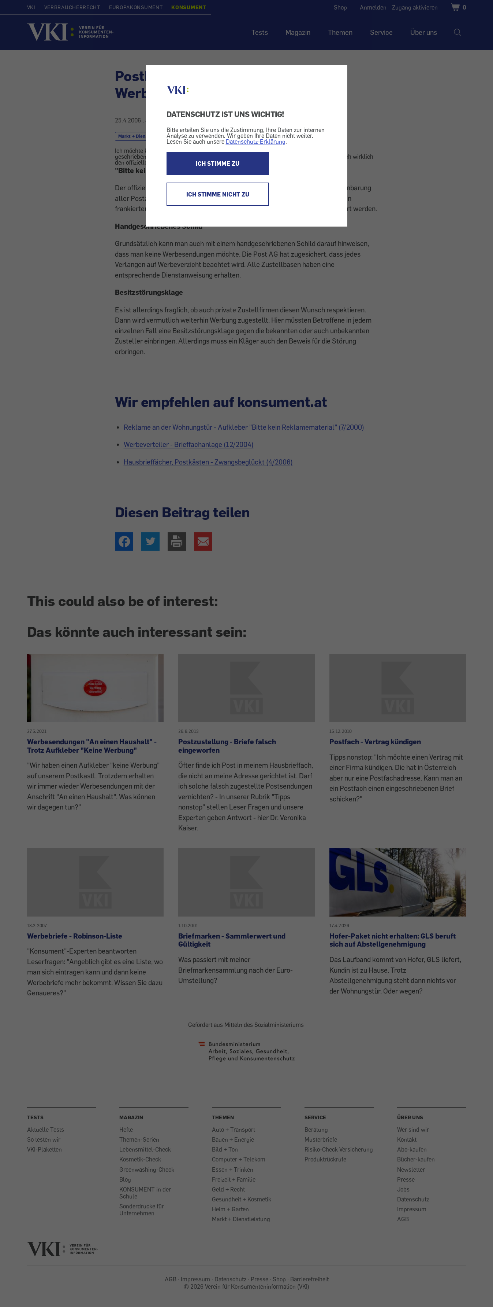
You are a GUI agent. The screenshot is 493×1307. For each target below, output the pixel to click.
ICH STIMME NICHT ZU (217, 194)
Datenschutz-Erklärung (255, 141)
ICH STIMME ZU (217, 163)
